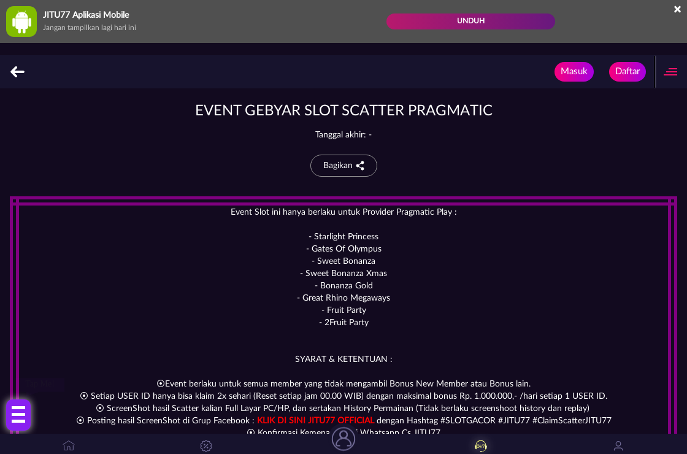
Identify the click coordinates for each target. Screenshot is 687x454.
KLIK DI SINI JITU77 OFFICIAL (315, 421)
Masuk (574, 71)
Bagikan (343, 166)
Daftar (627, 71)
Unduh (471, 21)
